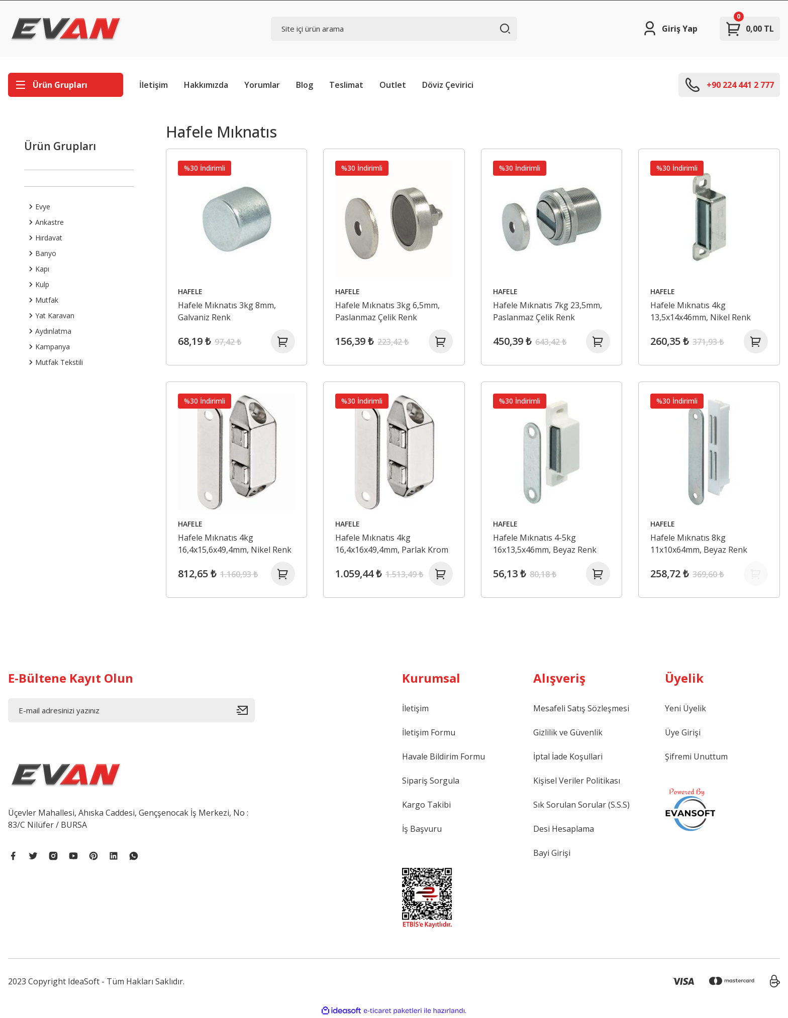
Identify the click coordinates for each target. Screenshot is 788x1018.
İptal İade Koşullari (568, 756)
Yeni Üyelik (685, 708)
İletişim (153, 84)
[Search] (394, 29)
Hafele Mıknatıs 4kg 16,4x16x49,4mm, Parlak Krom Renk (391, 544)
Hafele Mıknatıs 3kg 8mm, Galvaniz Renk (227, 311)
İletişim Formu (428, 732)
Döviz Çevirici (447, 84)
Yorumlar (262, 84)
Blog (304, 84)
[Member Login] (670, 29)
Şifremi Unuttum (696, 756)
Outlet (392, 84)
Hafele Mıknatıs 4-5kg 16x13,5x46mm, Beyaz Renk (545, 543)
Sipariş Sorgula (430, 780)
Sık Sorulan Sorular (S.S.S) (581, 804)
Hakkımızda (206, 84)
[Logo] (66, 29)
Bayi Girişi (551, 852)
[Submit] (246, 710)
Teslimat (346, 84)
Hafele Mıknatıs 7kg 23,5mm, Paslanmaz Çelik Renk (547, 311)
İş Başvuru (422, 828)
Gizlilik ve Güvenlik (568, 732)
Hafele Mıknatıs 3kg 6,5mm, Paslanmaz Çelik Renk (387, 311)
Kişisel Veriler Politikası (576, 780)
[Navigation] (65, 85)
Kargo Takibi (426, 804)
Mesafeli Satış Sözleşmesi (581, 708)
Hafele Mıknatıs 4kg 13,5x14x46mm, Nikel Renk (700, 311)
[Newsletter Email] (131, 710)
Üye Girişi (683, 732)
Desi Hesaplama (563, 828)
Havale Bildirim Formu (443, 756)
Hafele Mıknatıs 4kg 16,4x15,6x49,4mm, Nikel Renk (234, 543)
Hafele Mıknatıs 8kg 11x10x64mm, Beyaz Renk (698, 543)
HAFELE (190, 291)
